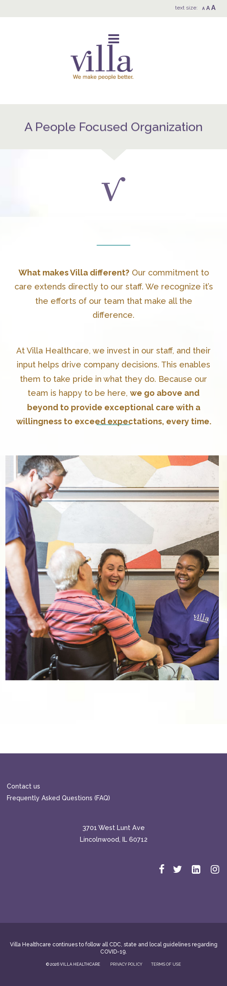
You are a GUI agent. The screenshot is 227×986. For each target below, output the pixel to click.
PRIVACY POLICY (126, 964)
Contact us (23, 786)
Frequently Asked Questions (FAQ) (58, 798)
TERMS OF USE (166, 964)
